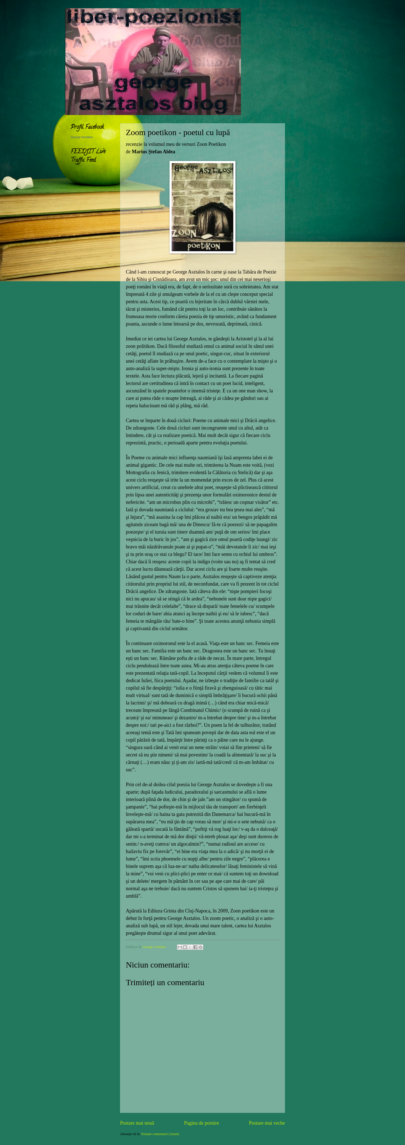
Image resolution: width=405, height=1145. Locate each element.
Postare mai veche (267, 1123)
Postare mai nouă (137, 1123)
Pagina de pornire (201, 1123)
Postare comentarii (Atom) (160, 1134)
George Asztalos (82, 137)
